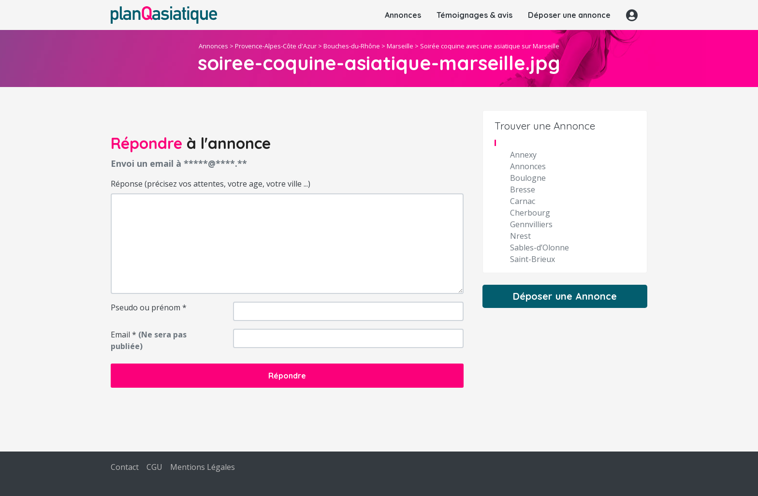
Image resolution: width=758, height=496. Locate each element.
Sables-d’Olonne (539, 247)
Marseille (400, 46)
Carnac (522, 201)
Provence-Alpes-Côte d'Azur (276, 46)
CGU (154, 467)
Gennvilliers (531, 224)
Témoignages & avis (474, 15)
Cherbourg (530, 212)
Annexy (523, 154)
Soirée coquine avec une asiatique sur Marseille (489, 46)
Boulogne (528, 178)
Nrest (520, 236)
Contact (125, 467)
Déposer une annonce (569, 15)
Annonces (403, 15)
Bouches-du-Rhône (351, 46)
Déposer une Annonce (565, 296)
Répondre (287, 375)
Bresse (522, 189)
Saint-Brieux (532, 259)
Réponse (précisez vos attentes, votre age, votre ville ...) (210, 183)
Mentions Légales (202, 467)
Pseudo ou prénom (149, 307)
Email (149, 340)
